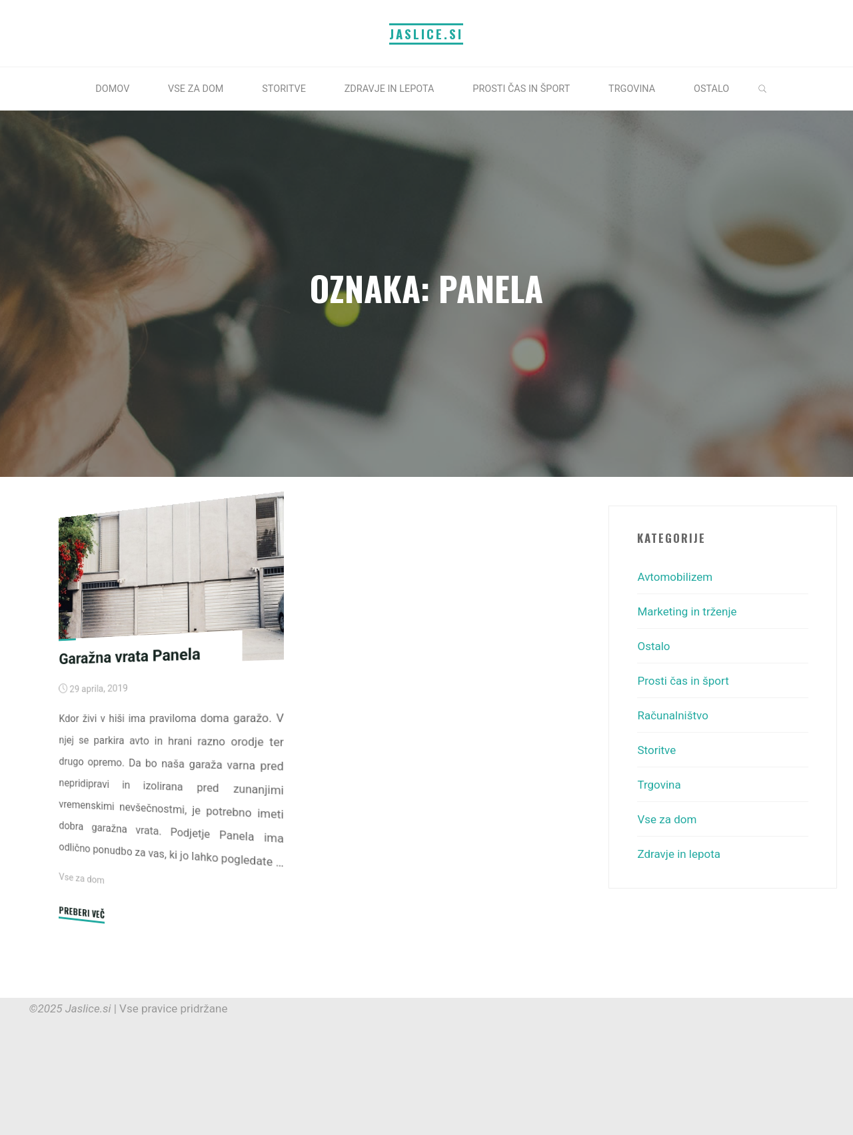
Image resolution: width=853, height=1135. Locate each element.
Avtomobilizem (674, 576)
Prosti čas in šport (682, 680)
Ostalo (653, 646)
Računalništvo (672, 715)
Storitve (656, 750)
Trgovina (658, 784)
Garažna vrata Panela (129, 655)
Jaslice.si (426, 34)
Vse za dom (82, 878)
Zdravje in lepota (678, 854)
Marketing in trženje (686, 611)
